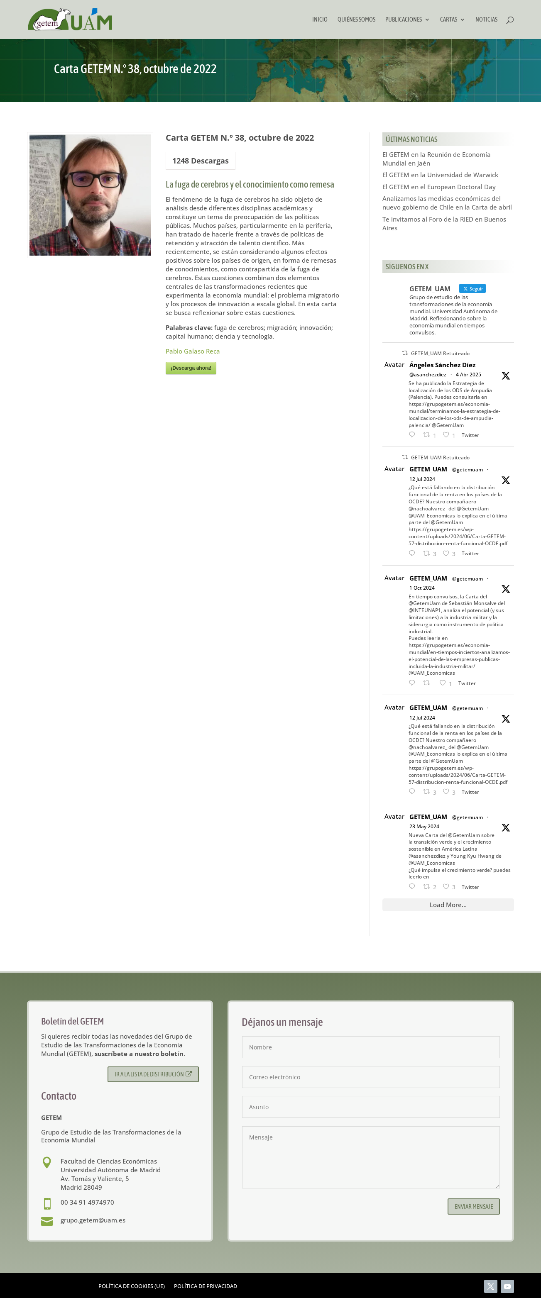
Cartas (448, 20)
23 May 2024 (424, 826)
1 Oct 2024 (422, 587)
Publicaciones (403, 20)
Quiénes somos (356, 20)
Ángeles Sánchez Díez (442, 365)
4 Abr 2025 (468, 374)
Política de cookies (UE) (131, 1286)
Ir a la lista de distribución (153, 1074)
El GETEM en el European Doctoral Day (439, 187)
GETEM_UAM (428, 469)
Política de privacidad (205, 1286)
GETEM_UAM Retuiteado (440, 353)
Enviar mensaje (474, 1206)
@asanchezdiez (427, 374)
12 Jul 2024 (422, 479)
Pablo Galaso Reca (193, 351)
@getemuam (467, 469)
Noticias (486, 20)
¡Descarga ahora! (191, 368)
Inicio (320, 20)
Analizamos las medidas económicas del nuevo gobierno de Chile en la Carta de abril (447, 202)
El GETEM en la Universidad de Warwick (440, 175)
